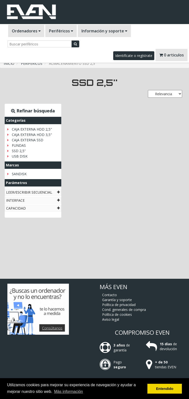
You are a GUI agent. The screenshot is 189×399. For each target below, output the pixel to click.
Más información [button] (68, 391)
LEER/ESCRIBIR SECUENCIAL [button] (33, 192)
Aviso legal (110, 319)
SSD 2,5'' (19, 150)
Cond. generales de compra (124, 309)
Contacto (109, 295)
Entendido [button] (164, 389)
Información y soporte (104, 31)
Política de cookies (117, 314)
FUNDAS (19, 145)
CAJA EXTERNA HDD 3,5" (32, 134)
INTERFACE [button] (33, 200)
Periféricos (61, 31)
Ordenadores (26, 31)
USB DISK (20, 156)
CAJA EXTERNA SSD (27, 140)
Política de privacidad (119, 304)
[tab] (33, 192)
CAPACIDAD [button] (33, 208)
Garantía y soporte (117, 299)
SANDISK (19, 174)
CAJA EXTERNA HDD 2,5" (32, 129)
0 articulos (171, 55)
